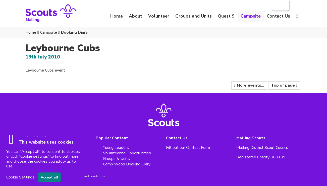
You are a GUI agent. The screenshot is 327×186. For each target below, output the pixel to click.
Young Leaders (116, 147)
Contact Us (278, 16)
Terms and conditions (89, 176)
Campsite (48, 32)
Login (280, 5)
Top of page (283, 85)
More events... (250, 85)
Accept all (49, 177)
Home (116, 16)
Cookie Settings (20, 177)
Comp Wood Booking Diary (126, 164)
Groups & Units (116, 158)
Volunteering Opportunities (127, 153)
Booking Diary (74, 32)
